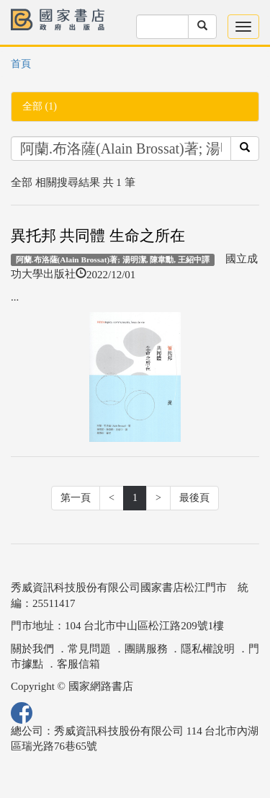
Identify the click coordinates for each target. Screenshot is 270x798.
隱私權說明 (208, 649)
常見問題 (89, 649)
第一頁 (75, 497)
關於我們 (32, 649)
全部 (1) (39, 106)
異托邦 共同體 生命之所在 (98, 235)
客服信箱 (78, 664)
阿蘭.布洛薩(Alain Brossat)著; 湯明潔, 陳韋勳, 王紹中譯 (113, 259)
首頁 (21, 63)
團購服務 (146, 649)
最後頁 (194, 497)
